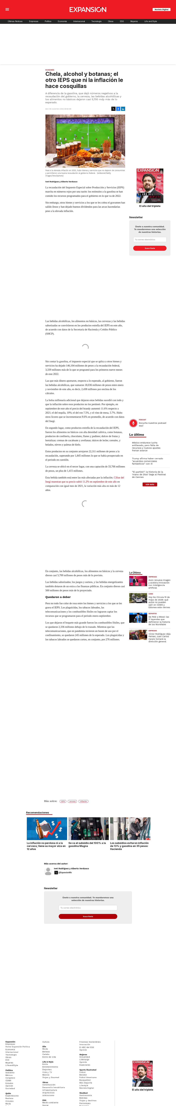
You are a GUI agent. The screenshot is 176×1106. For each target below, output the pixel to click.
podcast (142, 420)
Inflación (83, 801)
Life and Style (150, 21)
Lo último (136, 435)
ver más (149, 484)
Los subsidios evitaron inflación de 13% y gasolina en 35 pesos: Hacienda (129, 845)
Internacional (79, 21)
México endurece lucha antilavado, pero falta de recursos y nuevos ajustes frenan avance (146, 446)
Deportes (152, 614)
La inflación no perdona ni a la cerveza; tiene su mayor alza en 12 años (45, 845)
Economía (62, 21)
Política (48, 21)
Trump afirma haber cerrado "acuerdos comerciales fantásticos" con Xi (147, 461)
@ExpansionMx (65, 872)
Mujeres (134, 21)
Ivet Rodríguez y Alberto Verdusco (71, 868)
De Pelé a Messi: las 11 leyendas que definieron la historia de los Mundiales (159, 621)
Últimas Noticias (15, 21)
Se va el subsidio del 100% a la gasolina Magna (86, 844)
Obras (110, 21)
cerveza (72, 801)
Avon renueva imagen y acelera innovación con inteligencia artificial (159, 584)
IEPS (63, 801)
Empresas (33, 21)
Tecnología (96, 21)
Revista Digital (161, 9)
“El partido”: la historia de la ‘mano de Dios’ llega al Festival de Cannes (149, 474)
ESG (122, 21)
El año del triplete (149, 205)
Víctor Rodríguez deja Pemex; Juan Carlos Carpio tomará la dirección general (159, 638)
